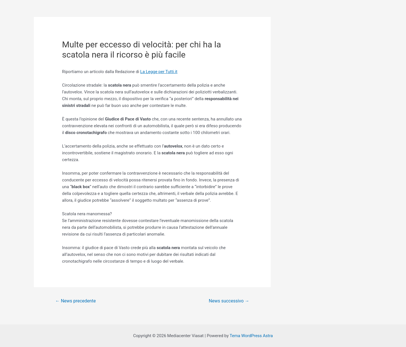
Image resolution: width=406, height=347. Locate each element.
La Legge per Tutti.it (158, 71)
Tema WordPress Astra (251, 335)
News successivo (229, 301)
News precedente (75, 301)
